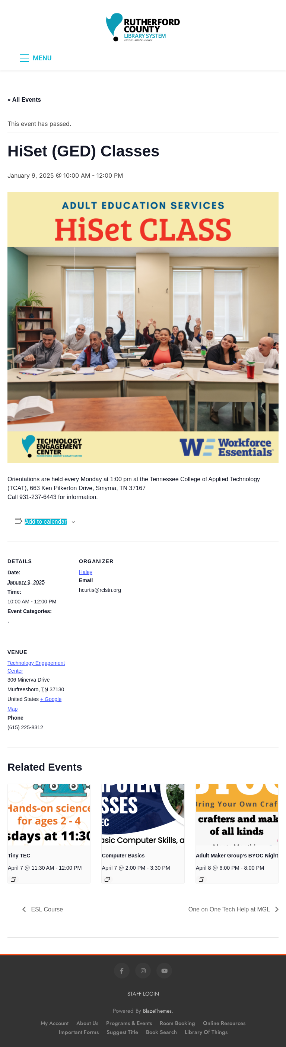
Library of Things (206, 1032)
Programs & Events (129, 1023)
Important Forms (79, 1032)
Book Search (161, 1032)
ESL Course (46, 909)
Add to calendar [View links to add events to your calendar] (46, 521)
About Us (87, 1023)
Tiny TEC (19, 856)
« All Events (24, 99)
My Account (55, 1023)
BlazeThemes (157, 1011)
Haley (85, 572)
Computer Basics (123, 856)
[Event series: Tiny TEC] (13, 879)
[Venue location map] (118, 683)
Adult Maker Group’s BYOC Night (237, 856)
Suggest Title (122, 1032)
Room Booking (177, 1023)
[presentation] (49, 815)
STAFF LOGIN (143, 993)
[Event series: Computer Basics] (107, 879)
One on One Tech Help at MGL (229, 909)
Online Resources (224, 1023)
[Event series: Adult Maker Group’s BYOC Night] (201, 879)
